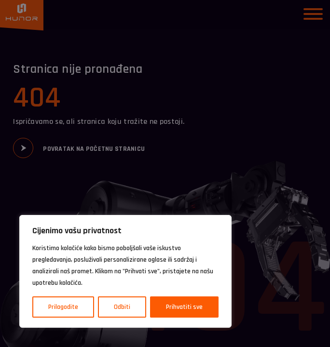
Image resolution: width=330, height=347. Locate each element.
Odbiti (122, 307)
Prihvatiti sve (184, 307)
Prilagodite (63, 307)
